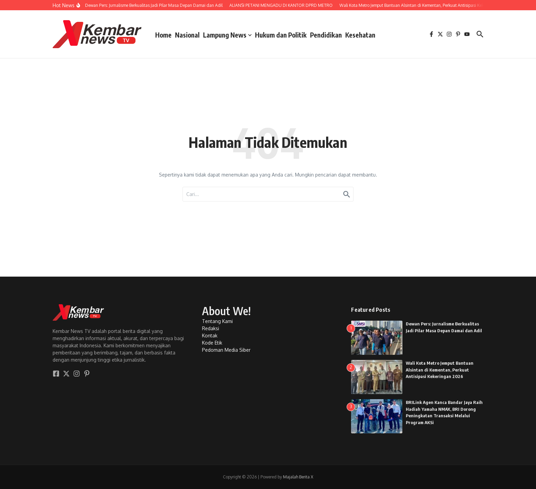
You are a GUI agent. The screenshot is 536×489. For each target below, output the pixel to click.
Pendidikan (326, 35)
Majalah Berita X (298, 476)
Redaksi (210, 328)
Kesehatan (360, 35)
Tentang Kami (217, 321)
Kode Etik (212, 343)
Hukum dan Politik (281, 35)
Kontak (209, 335)
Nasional (187, 35)
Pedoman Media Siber (226, 350)
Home (163, 35)
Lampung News (227, 35)
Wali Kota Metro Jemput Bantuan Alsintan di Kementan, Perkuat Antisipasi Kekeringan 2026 (439, 369)
